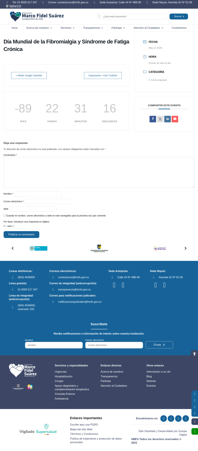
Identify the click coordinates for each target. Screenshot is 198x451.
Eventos (151, 385)
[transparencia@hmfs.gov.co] (53, 289)
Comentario (10, 155)
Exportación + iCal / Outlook (102, 75)
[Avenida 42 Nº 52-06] (153, 277)
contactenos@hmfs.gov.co (73, 277)
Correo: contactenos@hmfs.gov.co (68, 2)
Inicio (15, 27)
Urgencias (61, 371)
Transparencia (93, 27)
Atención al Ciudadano (148, 27)
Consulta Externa (65, 394)
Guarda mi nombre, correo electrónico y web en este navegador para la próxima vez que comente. (56, 215)
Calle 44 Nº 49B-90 (128, 277)
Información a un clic (159, 371)
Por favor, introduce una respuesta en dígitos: (27, 221)
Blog (149, 376)
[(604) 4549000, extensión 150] (12, 307)
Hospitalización (64, 376)
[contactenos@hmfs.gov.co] (53, 277)
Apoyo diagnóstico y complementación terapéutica (72, 387)
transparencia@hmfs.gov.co (74, 289)
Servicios (68, 27)
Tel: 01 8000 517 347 (24, 2)
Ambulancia (62, 398)
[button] (194, 353)
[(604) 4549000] (12, 277)
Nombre (8, 193)
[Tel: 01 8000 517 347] (7, 2)
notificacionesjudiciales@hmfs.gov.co (80, 301)
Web (6, 209)
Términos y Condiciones (84, 434)
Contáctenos (179, 27)
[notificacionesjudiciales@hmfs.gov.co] (53, 301)
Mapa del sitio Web (81, 429)
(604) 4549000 (26, 277)
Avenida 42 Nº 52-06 (171, 277)
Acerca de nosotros (39, 27)
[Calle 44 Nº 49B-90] (112, 277)
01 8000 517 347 (28, 289)
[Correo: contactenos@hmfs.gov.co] (43, 2)
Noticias (151, 381)
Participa (118, 27)
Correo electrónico (14, 201)
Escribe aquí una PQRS (84, 424)
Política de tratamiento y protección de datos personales (96, 440)
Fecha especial (158, 80)
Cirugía (59, 381)
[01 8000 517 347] (12, 289)
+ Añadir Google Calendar (29, 75)
